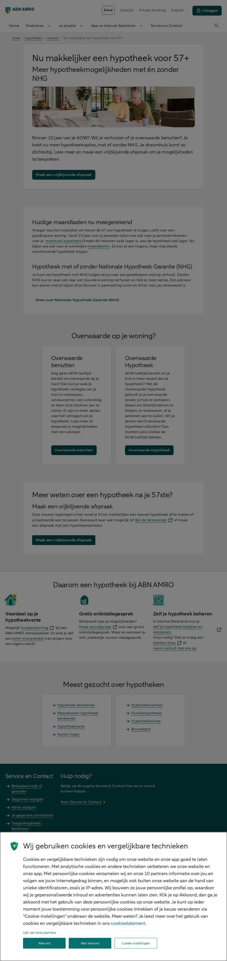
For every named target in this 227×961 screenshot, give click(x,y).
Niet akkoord (90, 943)
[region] (113, 896)
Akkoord (44, 943)
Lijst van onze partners (39, 933)
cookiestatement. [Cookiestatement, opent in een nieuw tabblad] (128, 923)
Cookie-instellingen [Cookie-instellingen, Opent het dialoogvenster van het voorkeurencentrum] (136, 943)
